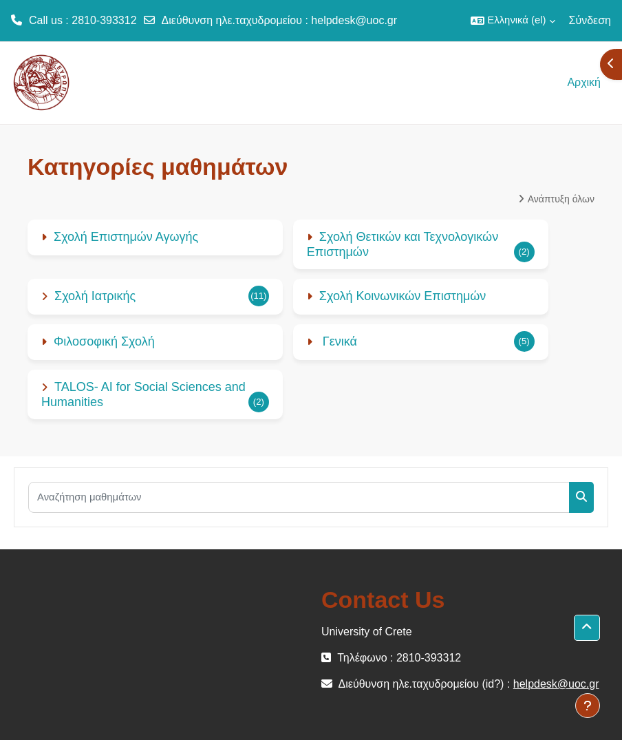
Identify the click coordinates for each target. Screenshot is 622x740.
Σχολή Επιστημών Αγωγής (126, 237)
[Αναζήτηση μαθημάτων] (299, 497)
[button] (512, 20)
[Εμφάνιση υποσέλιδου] (587, 705)
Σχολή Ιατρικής (95, 296)
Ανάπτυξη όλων (561, 198)
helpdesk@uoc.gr (354, 20)
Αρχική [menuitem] (584, 82)
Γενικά (338, 341)
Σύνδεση (590, 20)
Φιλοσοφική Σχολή (104, 341)
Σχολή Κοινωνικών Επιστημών (402, 296)
